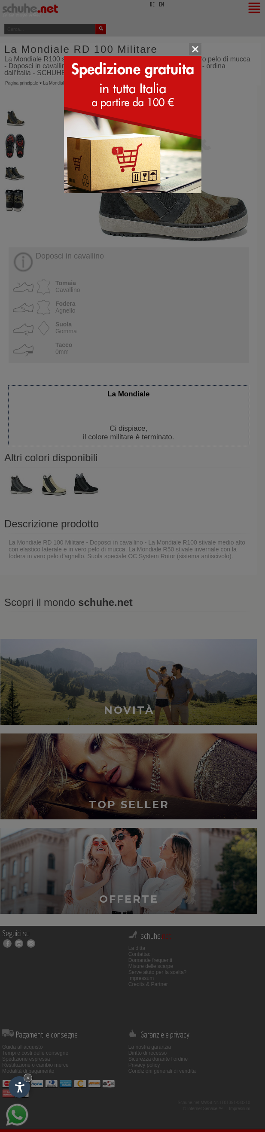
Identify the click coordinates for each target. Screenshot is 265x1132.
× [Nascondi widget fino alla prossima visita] (28, 1077)
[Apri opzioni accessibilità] (19, 1087)
